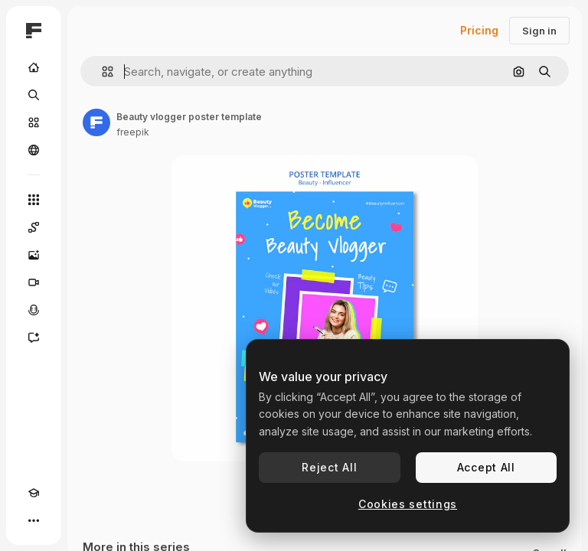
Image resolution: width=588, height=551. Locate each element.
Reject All (329, 467)
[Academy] (33, 493)
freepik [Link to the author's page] (132, 132)
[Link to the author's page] (96, 122)
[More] (33, 520)
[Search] (33, 95)
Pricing (479, 30)
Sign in (539, 30)
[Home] (33, 67)
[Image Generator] (33, 255)
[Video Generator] (33, 282)
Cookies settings (407, 503)
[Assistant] (33, 337)
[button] (101, 71)
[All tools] (33, 199)
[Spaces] (33, 227)
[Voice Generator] (33, 310)
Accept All (486, 467)
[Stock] (33, 122)
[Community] (33, 150)
